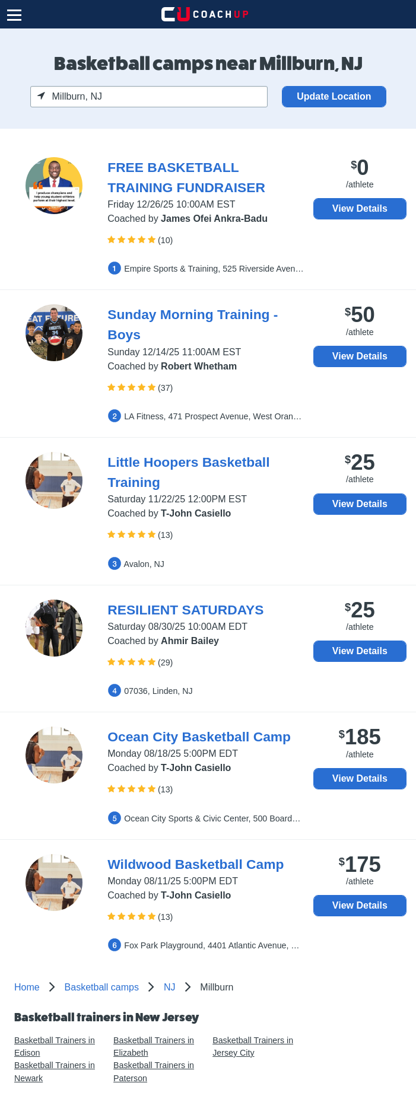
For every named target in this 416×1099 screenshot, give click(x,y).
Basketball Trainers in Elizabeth (153, 1046)
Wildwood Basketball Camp (195, 864)
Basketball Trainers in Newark (54, 1071)
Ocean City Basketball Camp (199, 736)
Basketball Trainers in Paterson (153, 1071)
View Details (360, 208)
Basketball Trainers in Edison (54, 1046)
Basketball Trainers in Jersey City (252, 1046)
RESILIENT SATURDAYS (185, 609)
